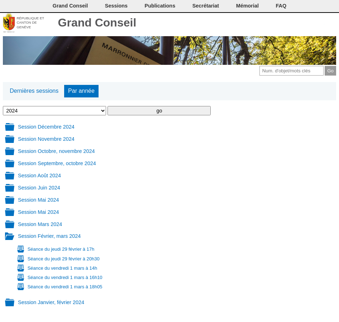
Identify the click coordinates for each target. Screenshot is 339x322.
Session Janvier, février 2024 (51, 302)
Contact (271, 23)
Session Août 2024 (39, 175)
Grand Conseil (97, 22)
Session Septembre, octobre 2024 (57, 163)
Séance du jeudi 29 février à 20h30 (64, 258)
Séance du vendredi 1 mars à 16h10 (65, 277)
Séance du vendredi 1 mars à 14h (62, 268)
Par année (81, 91)
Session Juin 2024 (39, 188)
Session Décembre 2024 (46, 127)
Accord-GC (319, 23)
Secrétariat (205, 6)
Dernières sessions (34, 91)
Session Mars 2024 (40, 224)
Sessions (116, 6)
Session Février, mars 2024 (49, 236)
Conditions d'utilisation (295, 23)
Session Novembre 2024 (46, 139)
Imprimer (283, 23)
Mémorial (247, 6)
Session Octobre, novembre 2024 (56, 151)
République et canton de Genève (30, 22)
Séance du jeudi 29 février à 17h (61, 249)
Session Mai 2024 (38, 200)
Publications (160, 6)
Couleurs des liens (307, 23)
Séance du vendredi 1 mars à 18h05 (65, 286)
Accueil (331, 23)
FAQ (281, 6)
